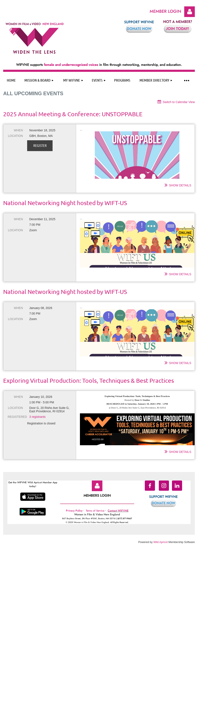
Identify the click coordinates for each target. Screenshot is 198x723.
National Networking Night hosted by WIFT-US (65, 202)
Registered (15, 416)
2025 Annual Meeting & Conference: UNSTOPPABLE (72, 114)
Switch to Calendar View (179, 102)
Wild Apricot (160, 542)
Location (15, 136)
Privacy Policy (74, 511)
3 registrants (37, 416)
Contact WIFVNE (118, 511)
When (18, 130)
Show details (180, 185)
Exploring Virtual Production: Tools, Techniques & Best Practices (88, 380)
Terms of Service (95, 511)
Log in (189, 11)
